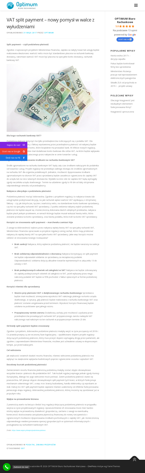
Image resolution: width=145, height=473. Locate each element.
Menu (135, 5)
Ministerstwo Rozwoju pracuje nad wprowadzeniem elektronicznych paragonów (124, 74)
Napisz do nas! (17, 145)
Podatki (30, 444)
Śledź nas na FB (16, 158)
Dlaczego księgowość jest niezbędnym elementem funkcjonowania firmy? (123, 104)
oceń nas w (125, 39)
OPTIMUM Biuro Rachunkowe (125, 20)
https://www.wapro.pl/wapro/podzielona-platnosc (29, 430)
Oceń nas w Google (14, 151)
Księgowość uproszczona (122, 111)
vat (23, 448)
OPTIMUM (49, 33)
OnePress (92, 466)
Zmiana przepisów (46, 444)
